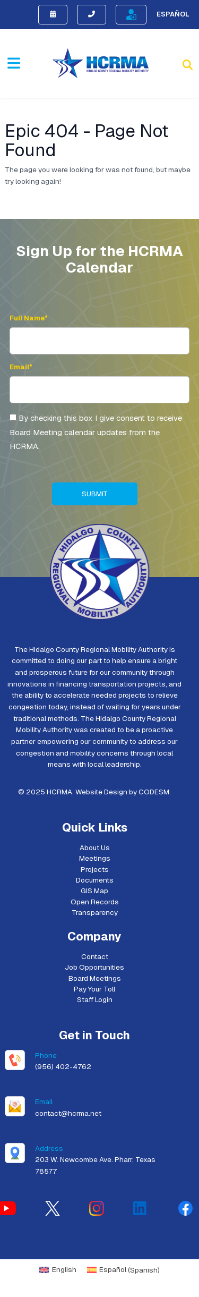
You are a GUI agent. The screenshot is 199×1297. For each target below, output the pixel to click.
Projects (95, 869)
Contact (94, 956)
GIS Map (94, 890)
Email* (21, 366)
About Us (95, 847)
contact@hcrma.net (68, 1113)
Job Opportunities (94, 967)
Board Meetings (94, 978)
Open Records (95, 901)
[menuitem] (57, 1270)
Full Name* (29, 318)
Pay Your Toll (94, 989)
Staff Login (95, 999)
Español (173, 14)
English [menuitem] (64, 1269)
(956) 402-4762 (63, 1066)
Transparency (95, 912)
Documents (95, 880)
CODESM (154, 791)
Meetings (94, 858)
